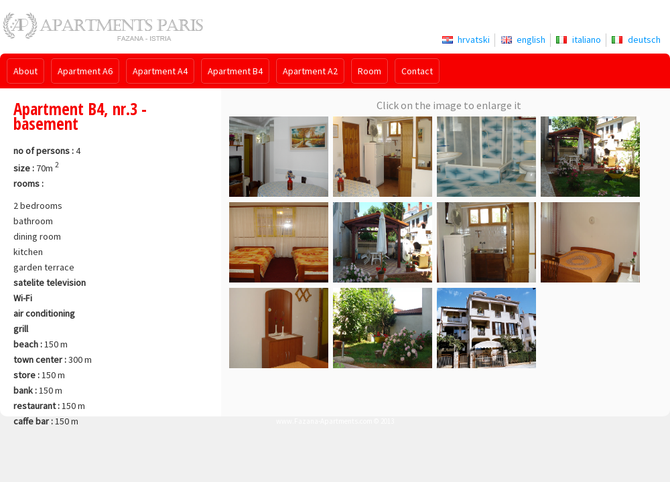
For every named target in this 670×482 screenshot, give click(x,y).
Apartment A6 (85, 71)
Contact (417, 71)
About (25, 71)
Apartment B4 (235, 71)
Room (369, 71)
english (531, 39)
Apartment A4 (160, 71)
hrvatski (474, 39)
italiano (586, 39)
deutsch (644, 39)
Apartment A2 (310, 71)
